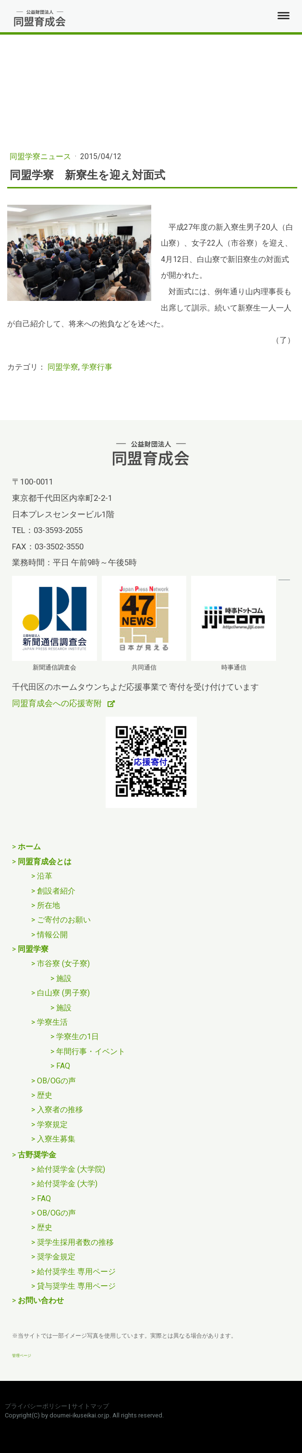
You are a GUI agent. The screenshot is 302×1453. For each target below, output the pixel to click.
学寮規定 (52, 1124)
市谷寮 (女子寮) (63, 963)
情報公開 (52, 934)
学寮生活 (52, 1022)
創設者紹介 (56, 890)
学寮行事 (97, 367)
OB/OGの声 (56, 1080)
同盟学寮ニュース (41, 156)
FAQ (63, 1065)
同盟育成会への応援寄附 (58, 703)
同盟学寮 (63, 367)
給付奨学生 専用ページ (76, 1271)
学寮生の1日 (77, 1036)
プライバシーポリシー (36, 1406)
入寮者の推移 (60, 1109)
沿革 (44, 876)
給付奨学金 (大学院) (71, 1169)
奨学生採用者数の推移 (75, 1242)
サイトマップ (90, 1406)
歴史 (44, 1095)
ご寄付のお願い (64, 919)
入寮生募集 (56, 1138)
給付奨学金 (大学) (67, 1183)
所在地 (48, 905)
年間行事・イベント (90, 1051)
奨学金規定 (56, 1256)
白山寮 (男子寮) (63, 992)
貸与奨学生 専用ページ (76, 1286)
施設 (64, 978)
